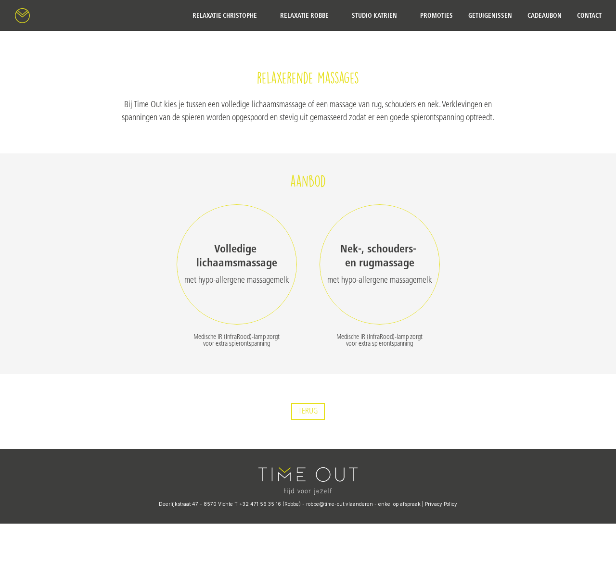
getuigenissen (490, 15)
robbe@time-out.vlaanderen (339, 504)
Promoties (436, 15)
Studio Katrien (374, 15)
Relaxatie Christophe (224, 15)
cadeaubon (544, 15)
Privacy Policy (441, 504)
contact (589, 15)
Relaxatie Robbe (304, 15)
